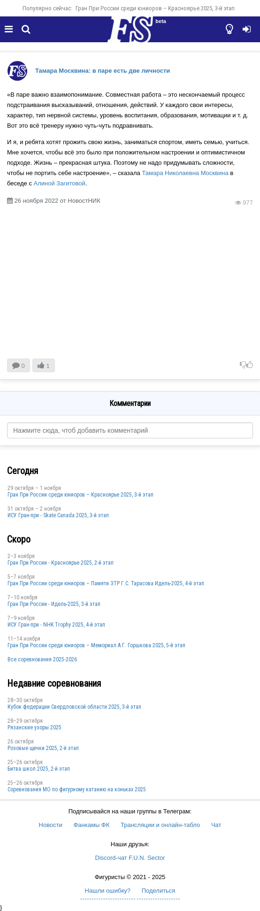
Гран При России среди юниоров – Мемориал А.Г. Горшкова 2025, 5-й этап (96, 645)
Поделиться (159, 890)
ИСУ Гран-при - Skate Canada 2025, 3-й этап (58, 515)
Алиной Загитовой (59, 183)
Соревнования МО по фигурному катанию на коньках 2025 (77, 789)
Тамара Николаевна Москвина (185, 172)
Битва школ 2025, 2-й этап (39, 769)
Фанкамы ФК (91, 824)
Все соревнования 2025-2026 (42, 659)
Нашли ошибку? (107, 890)
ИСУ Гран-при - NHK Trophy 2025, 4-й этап (56, 624)
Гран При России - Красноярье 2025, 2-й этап (61, 562)
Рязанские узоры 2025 (34, 727)
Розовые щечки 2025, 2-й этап (43, 748)
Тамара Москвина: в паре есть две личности (102, 70)
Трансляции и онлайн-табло (160, 824)
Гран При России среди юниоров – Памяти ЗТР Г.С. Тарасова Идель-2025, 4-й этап (106, 583)
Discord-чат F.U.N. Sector (130, 857)
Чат (216, 824)
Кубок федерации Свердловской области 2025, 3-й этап (74, 707)
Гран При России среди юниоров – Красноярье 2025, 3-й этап (155, 8)
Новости (50, 824)
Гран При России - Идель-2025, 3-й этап (54, 604)
